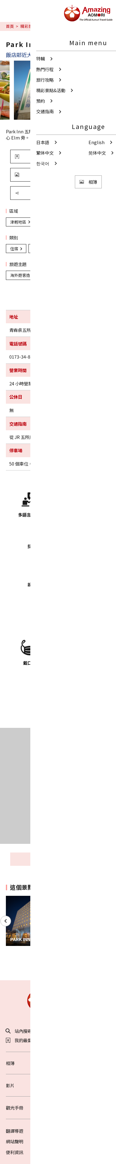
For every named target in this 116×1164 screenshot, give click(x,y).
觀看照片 (43, 174)
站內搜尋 (19, 1031)
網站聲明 (14, 1141)
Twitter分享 (46, 967)
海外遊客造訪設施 (51, 248)
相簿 (58, 1063)
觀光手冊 (58, 1107)
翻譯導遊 (14, 1130)
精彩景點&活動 (33, 26)
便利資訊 (14, 1152)
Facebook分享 (68, 967)
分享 (41, 193)
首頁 (10, 26)
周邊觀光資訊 (71, 859)
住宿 (17, 248)
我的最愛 (19, 1040)
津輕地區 (21, 222)
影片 (58, 1085)
